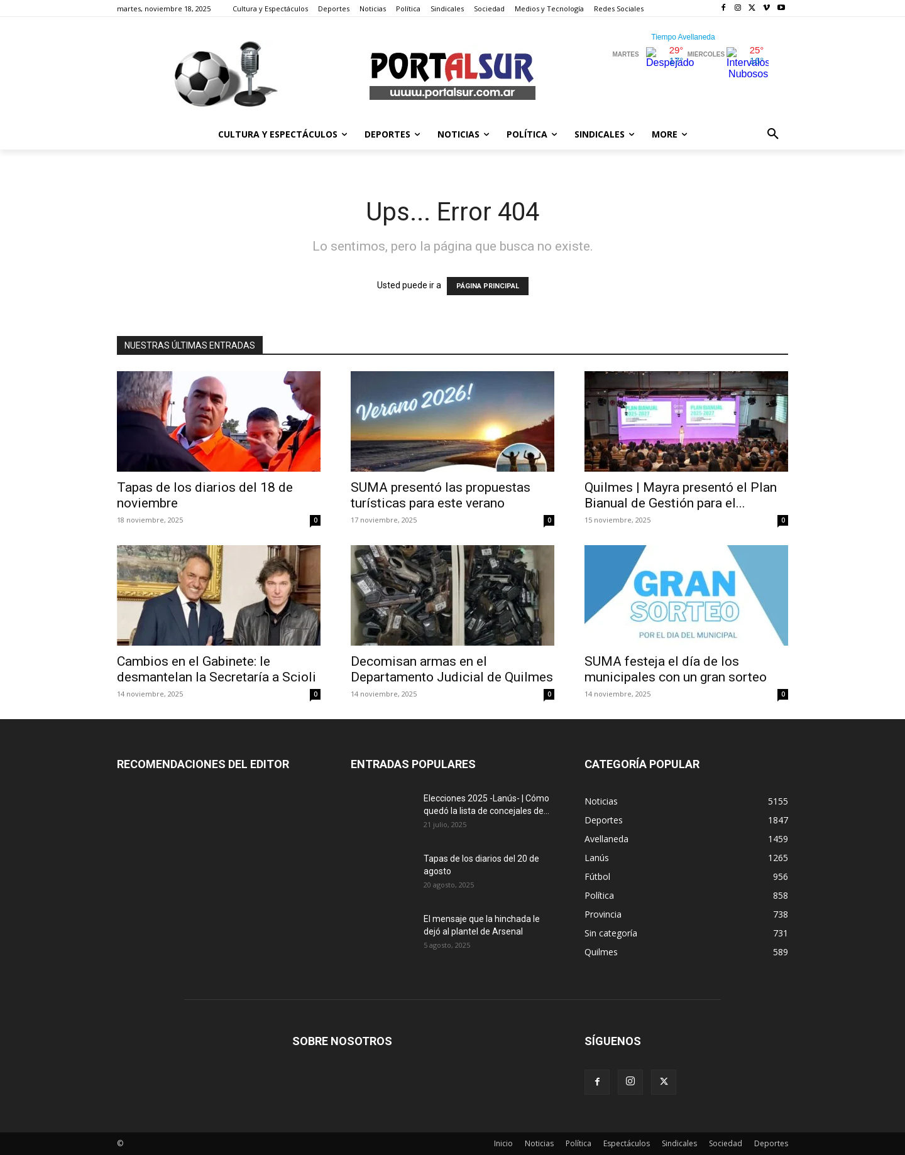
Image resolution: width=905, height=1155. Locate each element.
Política (578, 1143)
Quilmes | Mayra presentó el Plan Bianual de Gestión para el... (680, 495)
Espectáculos (626, 1143)
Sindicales (679, 1143)
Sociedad (725, 1143)
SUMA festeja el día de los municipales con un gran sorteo (675, 669)
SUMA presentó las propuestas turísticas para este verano (440, 495)
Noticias (539, 1143)
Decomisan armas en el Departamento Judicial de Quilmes (452, 669)
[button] (773, 134)
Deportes (771, 1143)
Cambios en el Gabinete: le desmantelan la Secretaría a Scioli (216, 669)
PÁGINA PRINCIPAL (487, 286)
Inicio (503, 1143)
